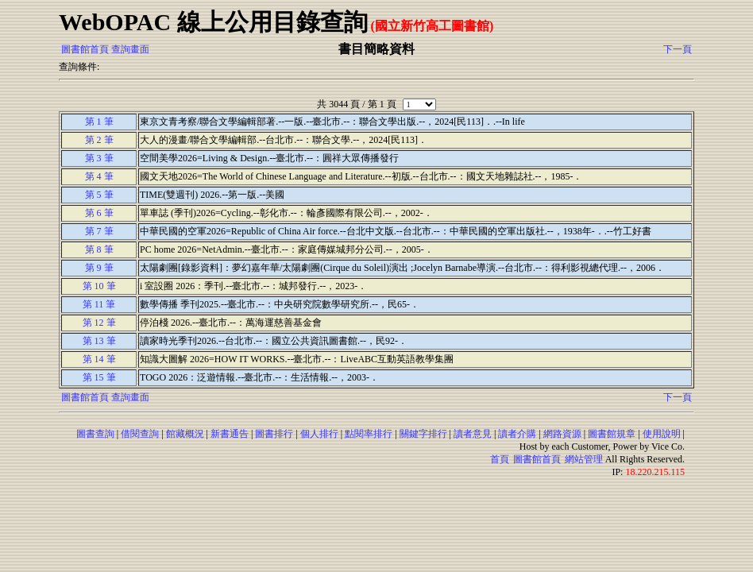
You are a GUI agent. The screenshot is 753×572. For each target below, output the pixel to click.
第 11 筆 (99, 304)
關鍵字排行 (423, 433)
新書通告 (229, 433)
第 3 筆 (99, 158)
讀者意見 (473, 433)
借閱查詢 (140, 433)
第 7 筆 (99, 231)
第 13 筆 (99, 340)
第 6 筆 (99, 212)
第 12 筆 (99, 322)
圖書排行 (274, 433)
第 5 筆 (99, 194)
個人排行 (319, 433)
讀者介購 (517, 433)
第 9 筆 (99, 267)
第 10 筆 (99, 286)
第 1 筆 (99, 121)
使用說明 (662, 433)
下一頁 (677, 49)
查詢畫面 (130, 49)
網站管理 (584, 459)
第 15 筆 (99, 377)
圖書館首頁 (85, 49)
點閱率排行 (368, 433)
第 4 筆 (99, 176)
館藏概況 (185, 433)
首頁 (499, 459)
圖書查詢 (95, 433)
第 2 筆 (99, 139)
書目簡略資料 (376, 49)
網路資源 (562, 433)
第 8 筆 (99, 249)
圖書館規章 (611, 433)
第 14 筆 (99, 359)
